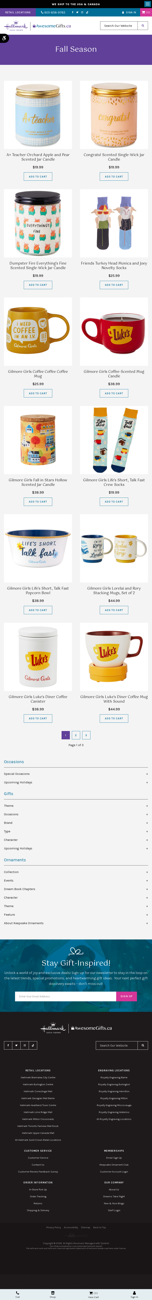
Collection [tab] (11, 872)
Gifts (8, 793)
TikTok (86, 12)
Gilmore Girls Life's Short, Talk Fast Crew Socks (114, 483)
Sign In (131, 12)
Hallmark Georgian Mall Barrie (38, 1098)
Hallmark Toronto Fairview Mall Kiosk (38, 1125)
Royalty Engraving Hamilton (114, 1091)
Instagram (81, 12)
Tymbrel (105, 1243)
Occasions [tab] (11, 814)
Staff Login (114, 1210)
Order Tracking (38, 1196)
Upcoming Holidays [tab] (18, 782)
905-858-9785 (53, 12)
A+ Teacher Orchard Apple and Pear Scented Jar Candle (38, 157)
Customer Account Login (114, 1171)
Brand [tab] (8, 823)
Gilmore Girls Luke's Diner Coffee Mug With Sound (114, 699)
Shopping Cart (143, 12)
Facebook (72, 12)
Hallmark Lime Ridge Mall (38, 1112)
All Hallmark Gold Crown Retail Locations (38, 1139)
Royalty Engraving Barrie (114, 1077)
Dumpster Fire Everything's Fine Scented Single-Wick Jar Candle (38, 266)
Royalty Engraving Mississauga (114, 1105)
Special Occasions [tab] (17, 774)
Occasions (14, 762)
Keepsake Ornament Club (114, 1164)
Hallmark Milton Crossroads (38, 1119)
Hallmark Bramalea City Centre (38, 1077)
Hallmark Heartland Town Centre (38, 1105)
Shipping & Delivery (38, 1210)
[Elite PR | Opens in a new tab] (76, 1236)
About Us (114, 1189)
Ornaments (15, 860)
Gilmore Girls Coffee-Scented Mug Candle (114, 374)
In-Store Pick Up (38, 1189)
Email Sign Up (114, 1157)
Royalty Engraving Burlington (114, 1084)
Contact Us (38, 1164)
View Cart (93, 1297)
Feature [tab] (9, 914)
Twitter (76, 12)
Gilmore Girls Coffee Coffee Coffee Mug (38, 374)
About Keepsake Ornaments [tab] (24, 923)
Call (17, 1294)
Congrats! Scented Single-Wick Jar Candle (114, 157)
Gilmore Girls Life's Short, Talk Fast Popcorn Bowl (38, 591)
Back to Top (99, 1227)
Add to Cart (38, 176)
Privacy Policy (53, 1227)
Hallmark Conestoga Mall (38, 1091)
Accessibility (71, 1227)
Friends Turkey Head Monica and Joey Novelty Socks (114, 266)
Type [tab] (7, 831)
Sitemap (85, 1227)
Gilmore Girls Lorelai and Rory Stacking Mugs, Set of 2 (114, 591)
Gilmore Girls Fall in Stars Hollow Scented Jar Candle (38, 483)
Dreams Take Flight (114, 1196)
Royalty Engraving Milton (114, 1098)
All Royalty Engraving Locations (114, 1119)
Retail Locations (18, 12)
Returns (38, 1203)
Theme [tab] (8, 806)
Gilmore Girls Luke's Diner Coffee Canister (38, 699)
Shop (53, 1294)
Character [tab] (11, 840)
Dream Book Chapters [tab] (19, 889)
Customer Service (38, 1157)
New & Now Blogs (114, 1203)
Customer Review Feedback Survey (38, 1171)
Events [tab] (8, 880)
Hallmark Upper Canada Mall (38, 1132)
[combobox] (119, 26)
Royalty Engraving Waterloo (114, 1112)
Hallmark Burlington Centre (38, 1084)
